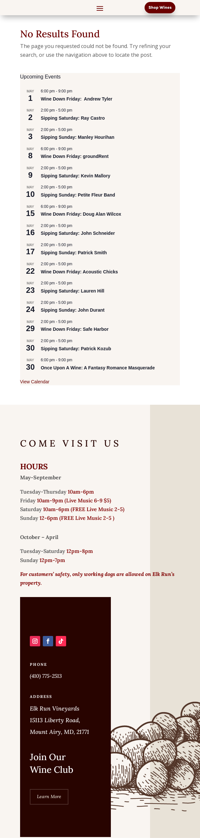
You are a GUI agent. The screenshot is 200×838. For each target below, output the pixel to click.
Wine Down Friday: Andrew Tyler (81, 99)
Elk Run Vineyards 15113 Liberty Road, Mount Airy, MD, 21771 (59, 720)
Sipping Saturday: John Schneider (78, 233)
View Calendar (35, 381)
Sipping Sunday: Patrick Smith (74, 252)
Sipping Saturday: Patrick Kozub (76, 348)
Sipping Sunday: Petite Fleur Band (78, 195)
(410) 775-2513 (46, 676)
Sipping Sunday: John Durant (73, 310)
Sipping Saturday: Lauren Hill (72, 290)
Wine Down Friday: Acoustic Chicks (79, 271)
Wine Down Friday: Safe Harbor (75, 329)
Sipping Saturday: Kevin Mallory (76, 175)
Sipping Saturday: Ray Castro (73, 118)
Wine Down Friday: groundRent (75, 156)
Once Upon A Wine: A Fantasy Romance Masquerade (98, 367)
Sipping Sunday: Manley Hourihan (77, 137)
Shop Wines (160, 7)
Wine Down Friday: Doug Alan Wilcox (81, 214)
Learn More (49, 796)
